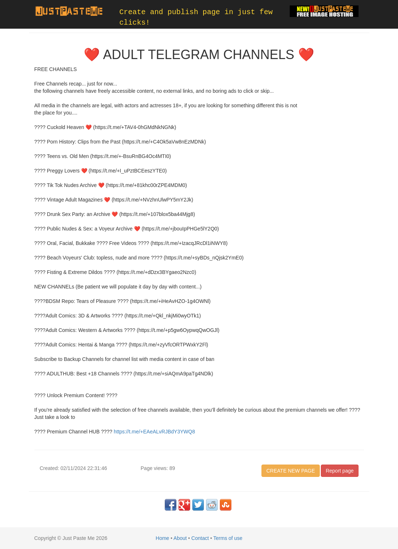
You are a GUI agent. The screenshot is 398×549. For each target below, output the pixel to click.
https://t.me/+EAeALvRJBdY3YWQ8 (154, 431)
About (180, 538)
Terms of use (227, 538)
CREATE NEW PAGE (290, 471)
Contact (200, 538)
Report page (339, 471)
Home (162, 538)
